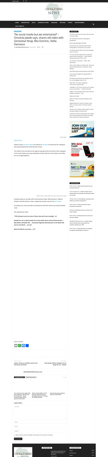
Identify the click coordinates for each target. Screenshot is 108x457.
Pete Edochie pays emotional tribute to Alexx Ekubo (57, 367)
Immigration (25, 22)
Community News (43, 22)
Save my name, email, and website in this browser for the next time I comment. (34, 409)
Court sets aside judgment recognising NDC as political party (81, 74)
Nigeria (71, 424)
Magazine (54, 22)
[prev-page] (63, 351)
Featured (62, 22)
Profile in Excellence (74, 434)
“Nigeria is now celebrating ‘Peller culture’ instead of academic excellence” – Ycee (82, 92)
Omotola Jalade (28, 118)
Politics (71, 429)
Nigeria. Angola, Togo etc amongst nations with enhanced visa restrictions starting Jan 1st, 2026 (82, 193)
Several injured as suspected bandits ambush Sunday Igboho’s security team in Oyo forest (80, 46)
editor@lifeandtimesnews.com (22, 47)
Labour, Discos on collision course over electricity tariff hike (26, 338)
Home (17, 22)
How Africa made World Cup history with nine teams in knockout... (58, 426)
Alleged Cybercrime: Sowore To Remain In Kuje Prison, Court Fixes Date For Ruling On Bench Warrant (81, 105)
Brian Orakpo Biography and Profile (78, 43)
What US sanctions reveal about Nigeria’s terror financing (81, 99)
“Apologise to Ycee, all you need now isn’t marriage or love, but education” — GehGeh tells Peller (82, 88)
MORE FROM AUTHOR (31, 351)
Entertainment (79, 22)
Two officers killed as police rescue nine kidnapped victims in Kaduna (81, 51)
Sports (70, 22)
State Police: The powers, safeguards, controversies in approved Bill (78, 83)
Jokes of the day (73, 432)
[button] (93, 24)
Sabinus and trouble (74, 96)
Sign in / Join (15, 1)
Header (71, 436)
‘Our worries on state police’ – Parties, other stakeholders (80, 61)
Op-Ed (33, 22)
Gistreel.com (18, 114)
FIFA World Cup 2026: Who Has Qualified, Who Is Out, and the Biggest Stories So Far (81, 79)
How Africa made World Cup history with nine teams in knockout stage (82, 35)
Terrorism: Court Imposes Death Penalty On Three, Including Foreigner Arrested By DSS (82, 110)
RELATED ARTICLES (19, 351)
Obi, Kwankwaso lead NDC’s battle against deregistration (80, 39)
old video (45, 118)
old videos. (58, 175)
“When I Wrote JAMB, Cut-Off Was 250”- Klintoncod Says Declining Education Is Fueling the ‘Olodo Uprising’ (39, 369)
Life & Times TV (19, 26)
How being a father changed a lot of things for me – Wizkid (55, 338)
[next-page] (65, 351)
